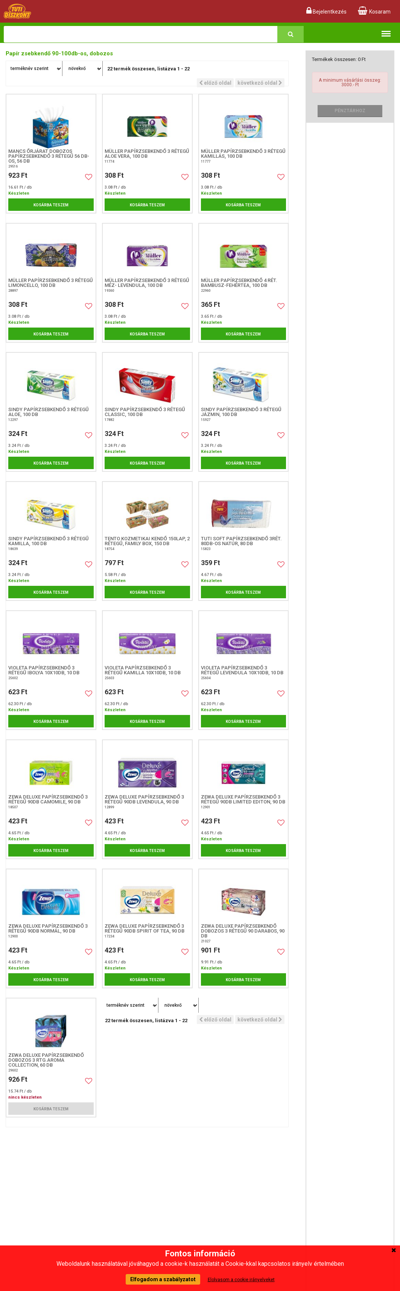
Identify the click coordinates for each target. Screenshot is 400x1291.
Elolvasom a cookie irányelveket (241, 1279)
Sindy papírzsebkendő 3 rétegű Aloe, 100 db (48, 412)
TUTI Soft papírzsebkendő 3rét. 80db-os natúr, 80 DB (241, 541)
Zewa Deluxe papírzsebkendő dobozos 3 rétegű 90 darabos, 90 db (242, 931)
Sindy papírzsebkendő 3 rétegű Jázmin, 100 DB (241, 412)
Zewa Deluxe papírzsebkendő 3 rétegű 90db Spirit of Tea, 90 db (144, 928)
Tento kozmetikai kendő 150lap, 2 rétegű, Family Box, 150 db (147, 541)
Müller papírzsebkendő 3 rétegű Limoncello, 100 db (50, 282)
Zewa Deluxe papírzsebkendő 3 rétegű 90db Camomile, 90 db (48, 799)
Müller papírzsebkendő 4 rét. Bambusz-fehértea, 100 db (239, 282)
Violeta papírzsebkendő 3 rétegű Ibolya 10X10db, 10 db (43, 670)
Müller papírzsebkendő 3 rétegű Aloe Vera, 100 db (147, 153)
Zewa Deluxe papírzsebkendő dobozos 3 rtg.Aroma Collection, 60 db (46, 1060)
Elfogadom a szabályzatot (163, 1279)
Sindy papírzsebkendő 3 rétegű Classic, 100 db (145, 412)
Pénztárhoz (350, 110)
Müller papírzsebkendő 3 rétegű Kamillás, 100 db (243, 153)
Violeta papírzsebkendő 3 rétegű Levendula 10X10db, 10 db (242, 670)
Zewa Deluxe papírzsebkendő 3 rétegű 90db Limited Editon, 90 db (243, 799)
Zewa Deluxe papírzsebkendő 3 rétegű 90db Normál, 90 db (48, 928)
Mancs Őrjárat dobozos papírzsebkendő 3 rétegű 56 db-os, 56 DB (48, 156)
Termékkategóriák (386, 30)
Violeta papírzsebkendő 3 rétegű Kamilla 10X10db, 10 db (143, 670)
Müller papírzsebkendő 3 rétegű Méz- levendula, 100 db (147, 282)
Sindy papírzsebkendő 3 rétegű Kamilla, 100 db (48, 541)
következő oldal (259, 83)
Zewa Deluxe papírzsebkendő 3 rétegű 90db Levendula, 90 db (144, 799)
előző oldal (215, 83)
